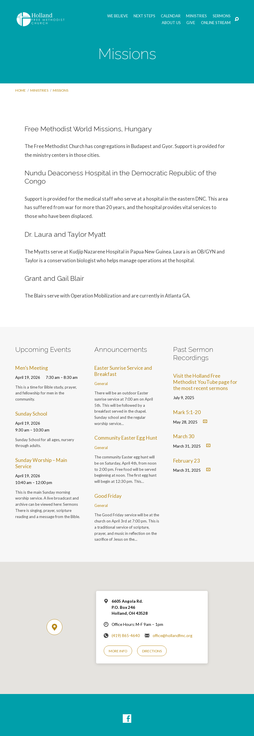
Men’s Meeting (31, 368)
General (101, 383)
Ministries (196, 16)
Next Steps (144, 16)
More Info (118, 651)
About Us (171, 23)
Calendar (170, 16)
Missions (60, 90)
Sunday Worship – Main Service (41, 463)
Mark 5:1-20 (187, 412)
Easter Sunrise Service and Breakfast (123, 371)
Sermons (222, 16)
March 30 (183, 436)
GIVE (190, 23)
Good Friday (108, 496)
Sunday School (31, 414)
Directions (152, 651)
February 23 (186, 461)
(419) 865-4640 (126, 635)
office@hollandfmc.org (172, 635)
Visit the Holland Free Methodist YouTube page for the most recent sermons (205, 382)
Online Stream (216, 23)
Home (20, 90)
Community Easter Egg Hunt (125, 438)
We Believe (117, 16)
